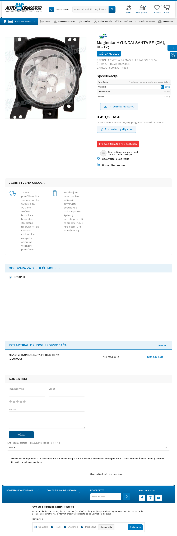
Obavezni (43, 527)
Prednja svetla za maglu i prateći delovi (127, 60)
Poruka (12, 409)
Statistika (73, 527)
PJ (162, 87)
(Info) (167, 87)
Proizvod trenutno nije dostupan (118, 143)
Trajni (58, 527)
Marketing (90, 527)
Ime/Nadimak (16, 388)
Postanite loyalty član (119, 129)
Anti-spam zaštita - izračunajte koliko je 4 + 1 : (33, 443)
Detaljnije (37, 518)
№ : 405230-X (111, 356)
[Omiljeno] (157, 12)
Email (52, 388)
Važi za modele (109, 53)
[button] (94, 9)
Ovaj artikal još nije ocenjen (106, 474)
